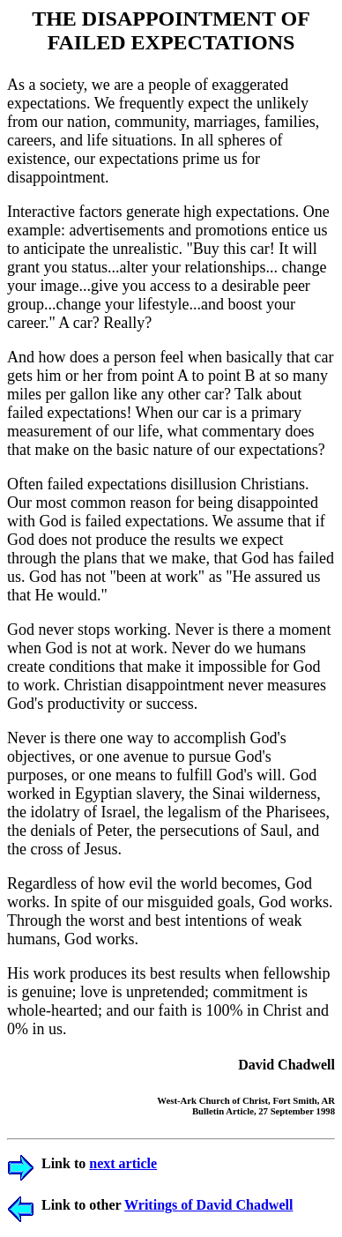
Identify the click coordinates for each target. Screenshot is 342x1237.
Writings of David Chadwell (208, 1204)
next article (123, 1163)
